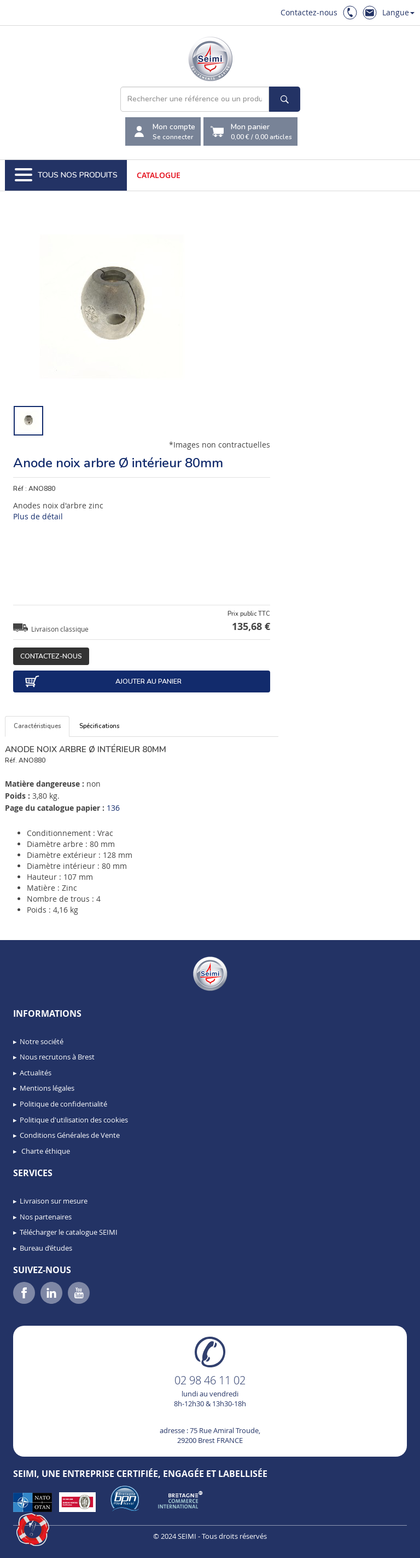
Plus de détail (38, 516)
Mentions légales (47, 1088)
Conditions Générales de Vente (70, 1135)
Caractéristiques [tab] (37, 726)
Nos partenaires (46, 1217)
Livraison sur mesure (54, 1201)
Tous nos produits (66, 175)
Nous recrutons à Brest (57, 1057)
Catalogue (158, 175)
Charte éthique (45, 1151)
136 (113, 808)
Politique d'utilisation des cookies (74, 1120)
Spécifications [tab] (99, 726)
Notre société (41, 1041)
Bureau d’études (46, 1248)
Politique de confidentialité (63, 1104)
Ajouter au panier (103, 681)
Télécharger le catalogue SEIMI (69, 1232)
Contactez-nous (309, 12)
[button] (33, 1530)
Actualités (35, 1073)
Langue (398, 12)
